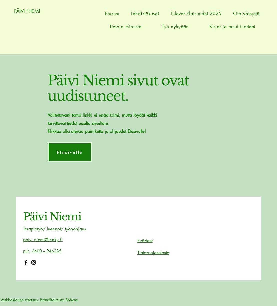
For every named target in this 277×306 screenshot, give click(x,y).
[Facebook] (26, 262)
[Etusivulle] (70, 152)
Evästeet (145, 240)
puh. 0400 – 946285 (42, 251)
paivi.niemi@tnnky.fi (43, 239)
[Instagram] (34, 262)
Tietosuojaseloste (153, 252)
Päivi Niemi (52, 216)
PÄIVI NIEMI (27, 11)
